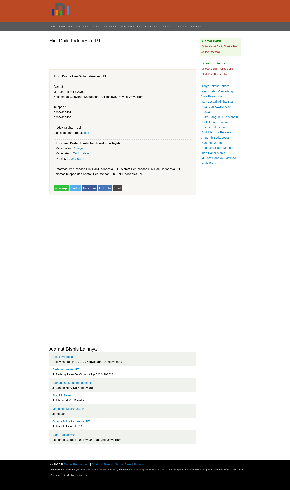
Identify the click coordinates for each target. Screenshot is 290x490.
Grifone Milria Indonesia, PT (71, 421)
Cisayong (80, 148)
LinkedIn (105, 188)
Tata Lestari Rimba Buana (218, 101)
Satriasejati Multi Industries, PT (73, 382)
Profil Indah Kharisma (215, 122)
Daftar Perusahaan (78, 26)
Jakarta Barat (144, 26)
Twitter (75, 188)
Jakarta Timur (126, 26)
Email (117, 188)
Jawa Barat (76, 158)
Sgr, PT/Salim (61, 395)
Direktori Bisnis (57, 26)
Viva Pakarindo (211, 96)
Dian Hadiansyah (63, 434)
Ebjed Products (62, 356)
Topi (86, 132)
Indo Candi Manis (213, 153)
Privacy (139, 464)
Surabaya (195, 26)
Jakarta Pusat (109, 26)
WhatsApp (61, 188)
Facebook (89, 188)
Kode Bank (208, 163)
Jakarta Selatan (162, 26)
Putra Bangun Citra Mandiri (219, 117)
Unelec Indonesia (213, 127)
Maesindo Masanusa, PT (69, 408)
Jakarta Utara (180, 26)
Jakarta (95, 26)
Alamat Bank (122, 464)
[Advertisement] (122, 55)
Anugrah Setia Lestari (215, 137)
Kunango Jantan (212, 142)
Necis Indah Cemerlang (217, 91)
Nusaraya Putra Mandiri (217, 147)
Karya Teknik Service (215, 86)
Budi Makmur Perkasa (216, 132)
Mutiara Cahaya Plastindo (218, 158)
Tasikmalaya (81, 153)
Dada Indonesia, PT (65, 369)
